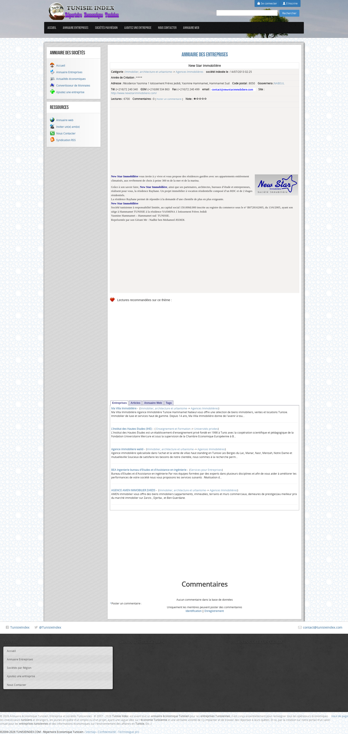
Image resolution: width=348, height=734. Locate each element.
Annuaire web (191, 28)
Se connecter (267, 3)
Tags (169, 402)
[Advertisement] (204, 143)
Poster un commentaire (169, 99)
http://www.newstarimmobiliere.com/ (134, 93)
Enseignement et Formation (173, 428)
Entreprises (119, 402)
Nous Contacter (167, 28)
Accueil (51, 28)
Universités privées (206, 428)
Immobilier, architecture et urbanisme (148, 71)
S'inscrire (290, 3)
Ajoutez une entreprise (137, 28)
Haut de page (339, 716)
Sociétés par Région (106, 28)
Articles (135, 402)
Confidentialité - (108, 732)
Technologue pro (128, 732)
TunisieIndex (19, 627)
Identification (194, 611)
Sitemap (90, 732)
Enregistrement (214, 611)
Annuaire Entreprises (75, 28)
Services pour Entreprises (206, 470)
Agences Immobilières (189, 71)
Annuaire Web (153, 402)
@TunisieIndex (50, 627)
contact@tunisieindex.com (322, 627)
